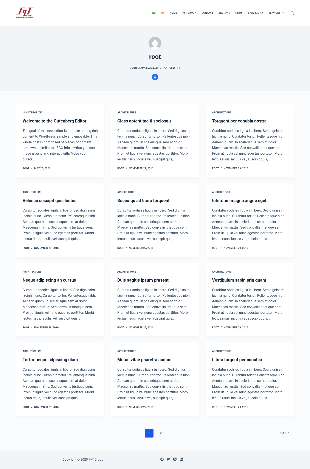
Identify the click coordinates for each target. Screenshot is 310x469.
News (238, 12)
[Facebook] (162, 459)
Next (285, 432)
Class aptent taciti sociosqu (144, 121)
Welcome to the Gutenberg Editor (55, 121)
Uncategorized (33, 112)
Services (276, 13)
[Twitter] (168, 459)
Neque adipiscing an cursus (49, 280)
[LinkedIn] (181, 459)
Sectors (224, 12)
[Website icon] (155, 77)
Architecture (126, 112)
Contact (207, 12)
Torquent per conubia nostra (239, 121)
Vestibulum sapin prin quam (239, 280)
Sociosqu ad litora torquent (143, 200)
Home (173, 12)
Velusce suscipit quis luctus (49, 200)
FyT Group (189, 12)
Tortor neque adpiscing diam (50, 359)
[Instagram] (175, 459)
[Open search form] (292, 13)
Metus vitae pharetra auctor (144, 359)
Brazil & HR (255, 12)
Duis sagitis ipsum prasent (143, 280)
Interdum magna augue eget (239, 200)
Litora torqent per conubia (237, 359)
